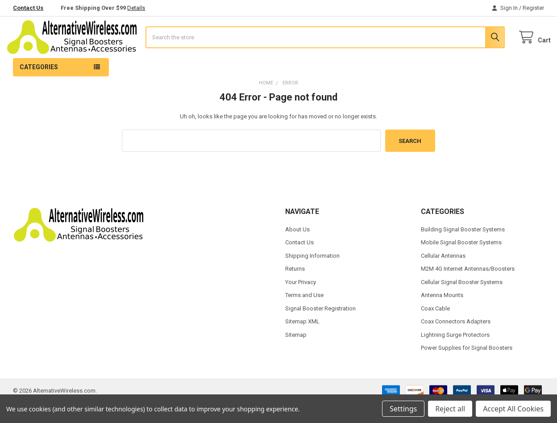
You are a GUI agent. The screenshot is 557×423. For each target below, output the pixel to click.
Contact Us (28, 7)
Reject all (450, 409)
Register (533, 7)
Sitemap (296, 355)
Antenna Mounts (442, 315)
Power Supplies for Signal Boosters (466, 367)
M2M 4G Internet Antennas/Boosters (468, 289)
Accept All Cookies (513, 409)
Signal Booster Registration (320, 328)
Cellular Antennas (443, 275)
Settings (403, 409)
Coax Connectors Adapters (455, 341)
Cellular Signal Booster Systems (462, 302)
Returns (295, 289)
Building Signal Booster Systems (463, 249)
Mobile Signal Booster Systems (461, 263)
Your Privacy (300, 302)
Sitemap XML (302, 341)
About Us (297, 249)
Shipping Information (312, 275)
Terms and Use (304, 315)
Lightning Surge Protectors (455, 355)
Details (136, 7)
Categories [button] (39, 87)
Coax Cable (435, 328)
